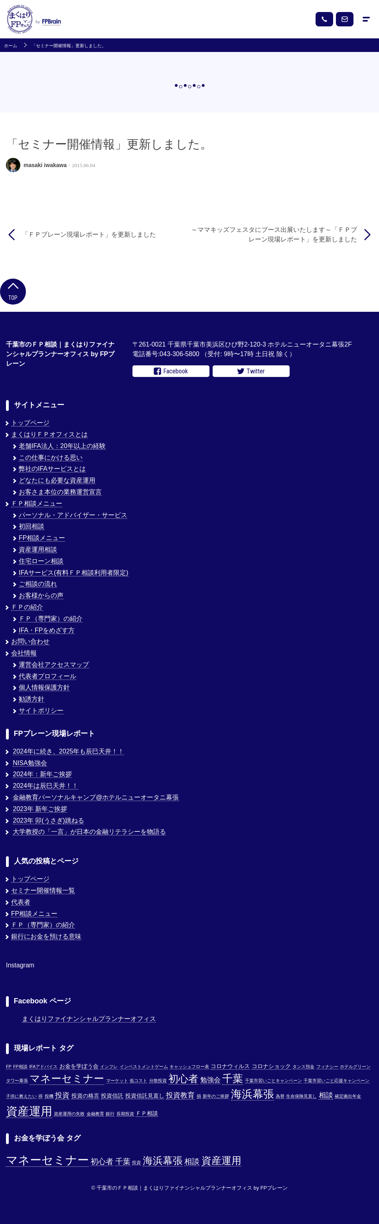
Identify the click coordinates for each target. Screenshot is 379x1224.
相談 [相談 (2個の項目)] (191, 1161)
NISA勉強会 (30, 763)
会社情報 (24, 653)
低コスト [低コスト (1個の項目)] (138, 1080)
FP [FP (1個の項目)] (9, 1066)
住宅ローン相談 (41, 561)
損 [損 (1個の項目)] (199, 1096)
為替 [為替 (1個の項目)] (280, 1096)
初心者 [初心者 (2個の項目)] (102, 1161)
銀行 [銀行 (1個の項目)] (110, 1113)
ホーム (10, 46)
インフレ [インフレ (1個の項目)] (109, 1066)
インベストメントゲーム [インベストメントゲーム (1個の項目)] (144, 1066)
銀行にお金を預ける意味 (46, 936)
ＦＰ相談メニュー (36, 503)
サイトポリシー (41, 710)
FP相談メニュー (42, 537)
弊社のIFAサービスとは (52, 468)
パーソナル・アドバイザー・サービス (73, 515)
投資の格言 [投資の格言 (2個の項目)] (85, 1096)
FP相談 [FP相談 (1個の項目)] (20, 1066)
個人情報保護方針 (44, 687)
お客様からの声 (41, 595)
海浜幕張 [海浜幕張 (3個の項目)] (163, 1160)
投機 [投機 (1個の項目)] (49, 1096)
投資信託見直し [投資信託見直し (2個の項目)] (144, 1096)
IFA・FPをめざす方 (47, 630)
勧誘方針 (31, 699)
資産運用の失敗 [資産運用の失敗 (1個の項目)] (69, 1113)
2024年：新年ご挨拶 (42, 774)
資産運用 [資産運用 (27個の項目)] (29, 1111)
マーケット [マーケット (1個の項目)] (117, 1080)
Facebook (171, 371)
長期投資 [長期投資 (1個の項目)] (125, 1113)
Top (13, 291)
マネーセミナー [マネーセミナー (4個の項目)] (47, 1159)
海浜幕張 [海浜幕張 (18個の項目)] (252, 1094)
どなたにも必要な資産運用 (57, 480)
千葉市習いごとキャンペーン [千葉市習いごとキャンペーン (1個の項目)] (273, 1080)
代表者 (20, 902)
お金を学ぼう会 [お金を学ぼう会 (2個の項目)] (79, 1066)
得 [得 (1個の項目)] (40, 1096)
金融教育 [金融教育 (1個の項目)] (95, 1113)
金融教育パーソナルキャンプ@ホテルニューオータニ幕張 (96, 797)
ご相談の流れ (38, 583)
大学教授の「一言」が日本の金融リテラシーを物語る (89, 831)
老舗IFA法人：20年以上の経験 (62, 446)
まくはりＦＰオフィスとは (49, 434)
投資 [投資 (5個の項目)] (62, 1095)
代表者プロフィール (47, 676)
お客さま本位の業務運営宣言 (60, 491)
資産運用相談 (38, 549)
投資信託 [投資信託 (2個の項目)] (112, 1096)
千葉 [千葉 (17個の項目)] (232, 1078)
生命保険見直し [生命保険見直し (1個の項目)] (301, 1096)
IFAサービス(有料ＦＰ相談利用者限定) (73, 572)
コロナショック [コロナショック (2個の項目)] (271, 1066)
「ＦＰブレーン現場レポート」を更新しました (89, 234)
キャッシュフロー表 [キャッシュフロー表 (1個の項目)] (189, 1066)
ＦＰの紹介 (27, 607)
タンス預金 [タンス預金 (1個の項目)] (303, 1066)
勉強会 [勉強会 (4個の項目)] (210, 1080)
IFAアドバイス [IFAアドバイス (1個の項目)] (43, 1066)
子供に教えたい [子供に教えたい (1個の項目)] (21, 1096)
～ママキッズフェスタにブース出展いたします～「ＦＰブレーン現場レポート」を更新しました (274, 234)
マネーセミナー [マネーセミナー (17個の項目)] (67, 1078)
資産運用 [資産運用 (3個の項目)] (221, 1160)
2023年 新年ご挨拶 (40, 808)
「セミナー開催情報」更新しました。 (69, 46)
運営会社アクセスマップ (54, 664)
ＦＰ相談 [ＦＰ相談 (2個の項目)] (147, 1113)
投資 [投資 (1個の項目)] (136, 1162)
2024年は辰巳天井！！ (45, 785)
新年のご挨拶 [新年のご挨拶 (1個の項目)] (216, 1096)
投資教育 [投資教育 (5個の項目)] (180, 1095)
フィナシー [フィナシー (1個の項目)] (327, 1066)
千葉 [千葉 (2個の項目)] (122, 1161)
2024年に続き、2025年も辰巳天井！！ (68, 751)
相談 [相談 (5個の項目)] (326, 1095)
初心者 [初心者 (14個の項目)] (183, 1078)
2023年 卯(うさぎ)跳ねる (48, 820)
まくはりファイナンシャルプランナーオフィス (89, 1018)
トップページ (30, 422)
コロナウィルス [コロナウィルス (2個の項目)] (230, 1066)
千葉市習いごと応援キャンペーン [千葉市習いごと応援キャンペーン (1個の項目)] (336, 1080)
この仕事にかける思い (51, 457)
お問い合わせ (30, 641)
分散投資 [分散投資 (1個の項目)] (158, 1080)
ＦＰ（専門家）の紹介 (51, 618)
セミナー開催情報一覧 (43, 890)
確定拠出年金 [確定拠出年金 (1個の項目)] (348, 1096)
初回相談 (31, 526)
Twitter (251, 371)
